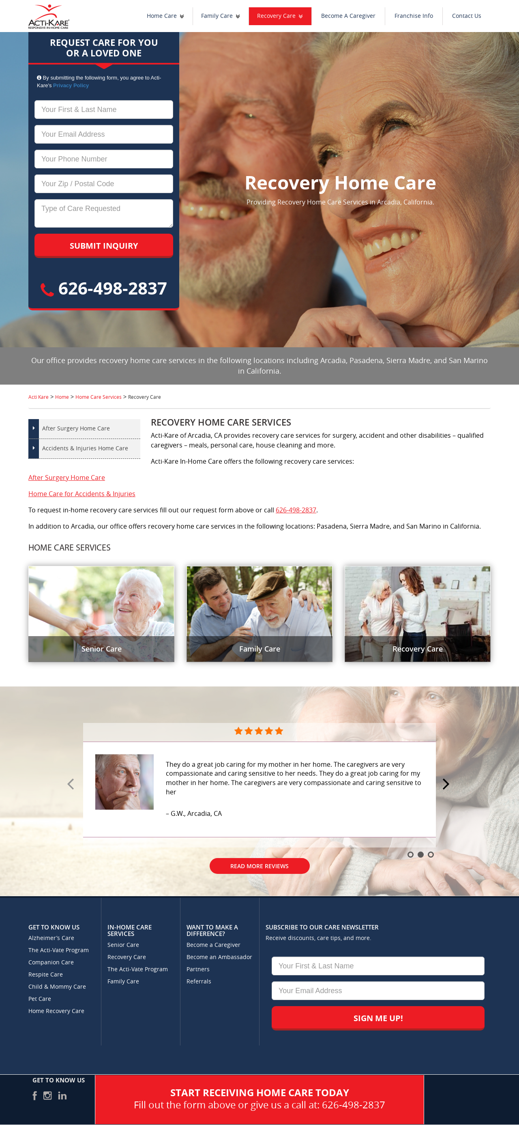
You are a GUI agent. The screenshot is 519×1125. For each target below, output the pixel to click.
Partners (198, 969)
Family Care (217, 16)
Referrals (199, 981)
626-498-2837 (104, 287)
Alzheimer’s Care (51, 938)
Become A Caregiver (348, 16)
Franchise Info (414, 16)
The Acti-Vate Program (58, 950)
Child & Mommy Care (57, 986)
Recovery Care (276, 16)
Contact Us (466, 16)
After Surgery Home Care (76, 428)
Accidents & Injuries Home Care (85, 448)
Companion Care (51, 962)
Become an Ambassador (219, 957)
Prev (71, 785)
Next (447, 785)
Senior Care (123, 945)
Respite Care (45, 974)
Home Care (162, 16)
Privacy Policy (71, 85)
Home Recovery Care (56, 1011)
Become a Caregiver (213, 945)
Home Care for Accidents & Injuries (81, 494)
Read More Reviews (259, 866)
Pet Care (39, 999)
